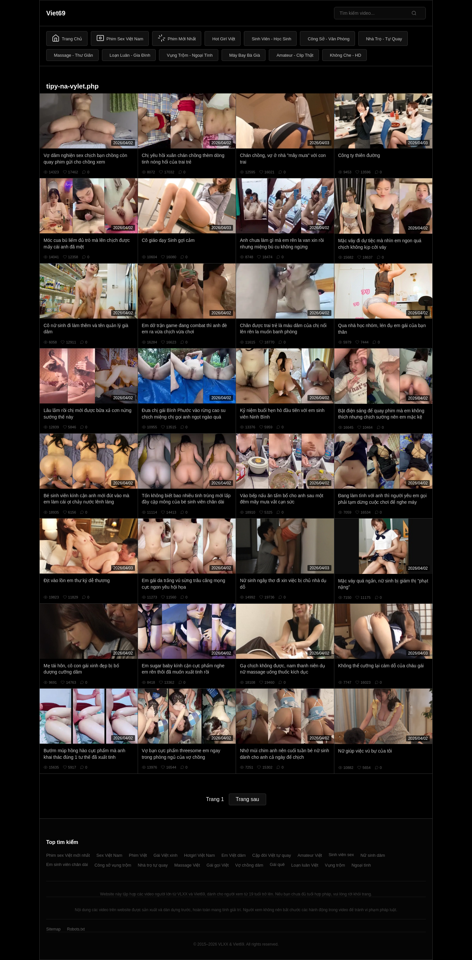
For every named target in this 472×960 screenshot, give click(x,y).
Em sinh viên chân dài (67, 864)
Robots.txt (76, 929)
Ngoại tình (361, 865)
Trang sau (247, 799)
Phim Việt (138, 855)
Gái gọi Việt (217, 865)
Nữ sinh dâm (373, 855)
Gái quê (277, 864)
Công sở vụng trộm (112, 865)
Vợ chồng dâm (249, 865)
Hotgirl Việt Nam (199, 855)
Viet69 (56, 13)
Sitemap (53, 929)
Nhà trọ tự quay (152, 865)
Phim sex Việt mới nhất (68, 855)
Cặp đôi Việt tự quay (271, 855)
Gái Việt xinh (165, 855)
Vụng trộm (335, 865)
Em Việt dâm (234, 855)
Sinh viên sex (341, 854)
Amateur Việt (310, 855)
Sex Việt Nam (109, 855)
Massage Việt (187, 865)
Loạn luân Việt (304, 865)
